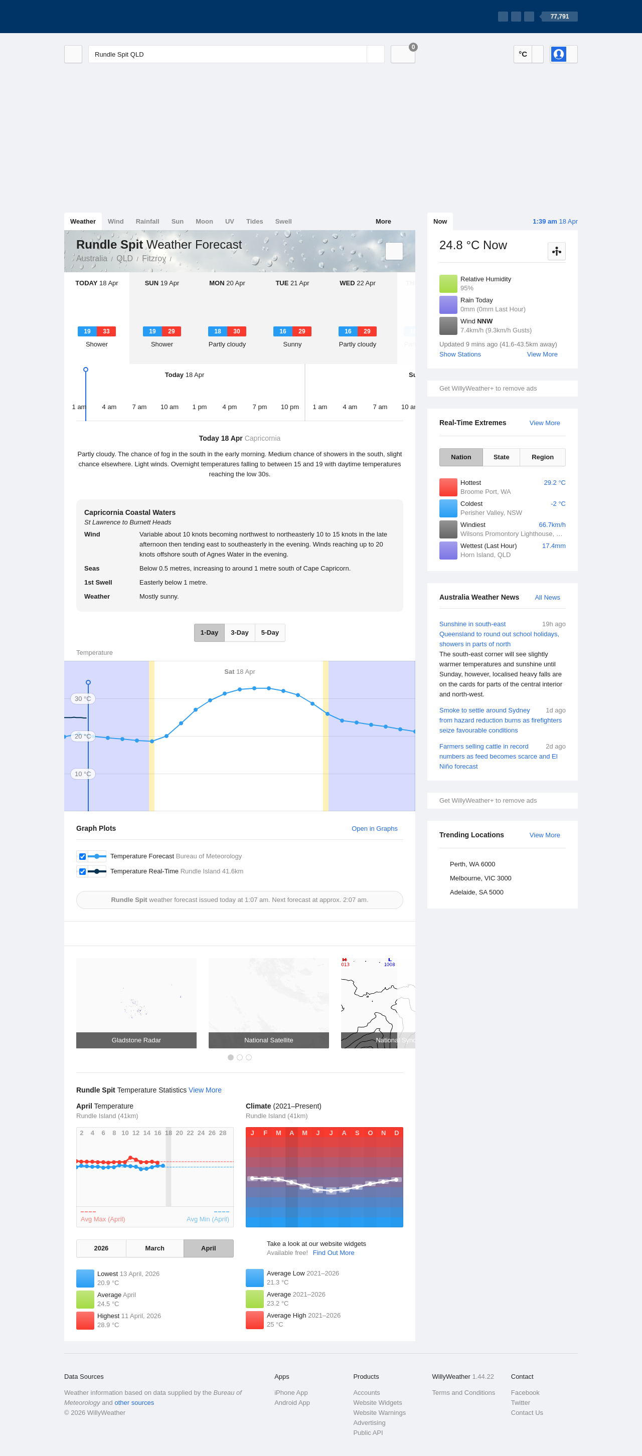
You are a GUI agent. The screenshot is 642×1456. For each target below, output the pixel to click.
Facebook (525, 1392)
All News (547, 597)
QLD (124, 258)
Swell (283, 221)
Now (440, 221)
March (155, 1248)
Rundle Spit (177, 258)
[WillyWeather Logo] (111, 16)
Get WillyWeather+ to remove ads (488, 388)
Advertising (369, 1422)
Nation (461, 457)
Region (543, 457)
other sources (134, 1402)
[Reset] (358, 54)
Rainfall (147, 221)
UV (229, 221)
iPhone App (291, 1392)
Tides (254, 221)
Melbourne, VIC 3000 (481, 878)
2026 (101, 1248)
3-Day (239, 632)
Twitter (520, 1402)
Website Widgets (377, 1402)
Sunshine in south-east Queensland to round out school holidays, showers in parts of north (502, 659)
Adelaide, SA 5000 (477, 892)
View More (542, 354)
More (383, 221)
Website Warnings (379, 1412)
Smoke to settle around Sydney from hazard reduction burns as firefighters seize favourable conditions (502, 719)
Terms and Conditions (464, 1392)
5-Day (270, 632)
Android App (292, 1402)
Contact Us (527, 1412)
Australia (91, 258)
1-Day (209, 632)
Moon (204, 221)
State (502, 457)
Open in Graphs (375, 828)
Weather (83, 221)
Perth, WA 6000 (473, 864)
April (208, 1248)
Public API (368, 1432)
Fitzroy (154, 258)
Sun (178, 221)
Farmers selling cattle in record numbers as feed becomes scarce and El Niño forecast (502, 756)
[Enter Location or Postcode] (236, 54)
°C (523, 54)
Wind (116, 221)
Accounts (366, 1392)
